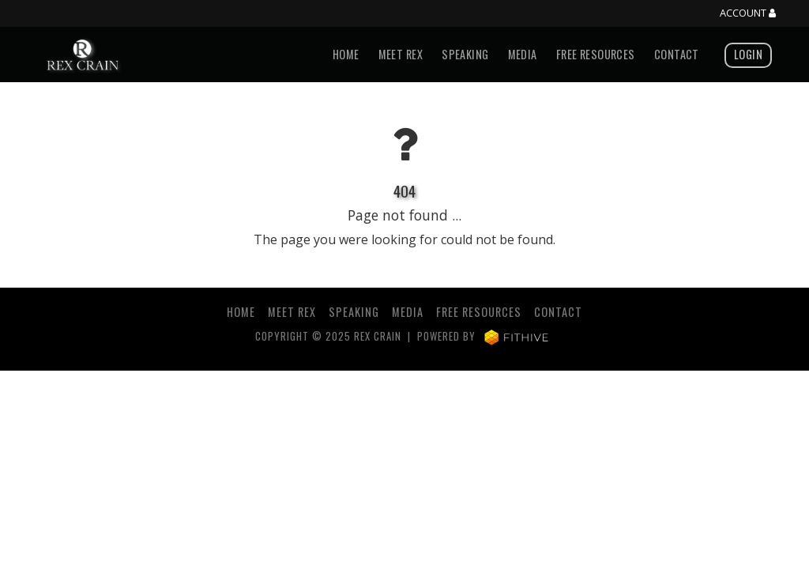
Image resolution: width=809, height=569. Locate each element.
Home (346, 54)
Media (522, 54)
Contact (676, 54)
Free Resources (595, 54)
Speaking (465, 54)
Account (748, 13)
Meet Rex (400, 54)
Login (748, 54)
